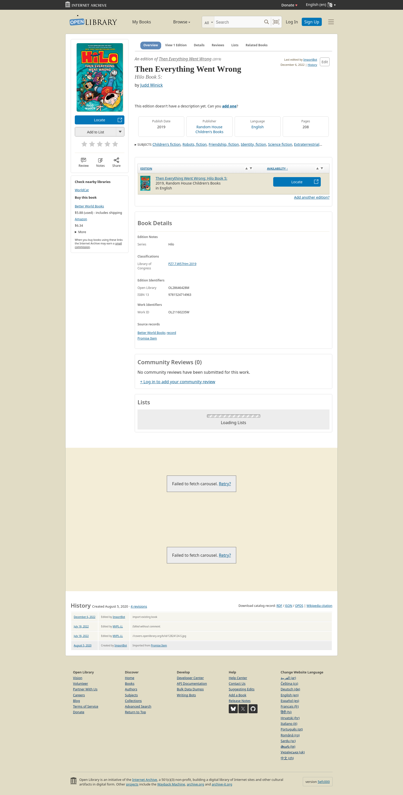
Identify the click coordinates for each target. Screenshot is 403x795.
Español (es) (290, 700)
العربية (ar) (288, 677)
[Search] (238, 22)
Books (129, 683)
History (312, 65)
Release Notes (240, 700)
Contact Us (237, 683)
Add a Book (237, 695)
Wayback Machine (171, 784)
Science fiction (280, 144)
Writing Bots (186, 695)
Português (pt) (292, 729)
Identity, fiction (253, 144)
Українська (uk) (293, 752)
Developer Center (190, 677)
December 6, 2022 (84, 617)
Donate (289, 5)
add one (229, 106)
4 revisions (139, 606)
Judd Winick (151, 85)
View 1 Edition (176, 45)
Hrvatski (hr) (290, 718)
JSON (288, 606)
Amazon (81, 219)
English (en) (290, 695)
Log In (292, 22)
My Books (141, 22)
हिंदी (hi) (286, 712)
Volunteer (80, 683)
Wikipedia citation (319, 606)
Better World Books (89, 206)
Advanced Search (138, 706)
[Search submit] (266, 22)
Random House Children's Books (210, 129)
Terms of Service (85, 706)
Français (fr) (290, 706)
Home (129, 677)
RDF (279, 606)
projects (132, 784)
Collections (133, 700)
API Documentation (192, 683)
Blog (76, 700)
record (171, 333)
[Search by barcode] (276, 22)
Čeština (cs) (289, 683)
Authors (131, 689)
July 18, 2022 (81, 626)
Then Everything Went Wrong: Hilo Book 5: (191, 178)
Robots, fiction (194, 144)
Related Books (257, 45)
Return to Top (135, 712)
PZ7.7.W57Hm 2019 (182, 264)
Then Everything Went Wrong (185, 59)
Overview (150, 45)
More (82, 232)
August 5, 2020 (82, 645)
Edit (325, 61)
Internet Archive (144, 779)
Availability (277, 168)
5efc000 (324, 781)
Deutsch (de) (290, 689)
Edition (146, 168)
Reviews (218, 45)
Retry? (225, 484)
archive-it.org (222, 784)
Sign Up (311, 22)
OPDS (299, 606)
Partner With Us (85, 689)
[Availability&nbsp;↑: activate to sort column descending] (296, 168)
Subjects (131, 695)
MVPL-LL (118, 626)
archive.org (195, 784)
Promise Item (147, 338)
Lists (235, 45)
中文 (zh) (287, 758)
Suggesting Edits (241, 689)
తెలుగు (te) (288, 746)
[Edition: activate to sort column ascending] (201, 168)
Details (199, 45)
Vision (77, 677)
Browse (176, 22)
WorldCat (82, 190)
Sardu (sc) (288, 740)
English (257, 126)
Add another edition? (311, 197)
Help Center (238, 677)
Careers (79, 695)
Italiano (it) (289, 723)
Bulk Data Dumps (190, 689)
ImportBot (310, 59)
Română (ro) (290, 735)
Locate (99, 119)
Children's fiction (166, 144)
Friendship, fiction (224, 144)
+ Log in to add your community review (177, 382)
